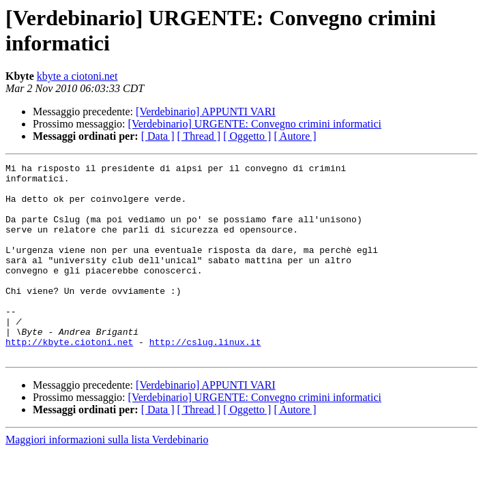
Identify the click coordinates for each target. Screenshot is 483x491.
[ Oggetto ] (247, 136)
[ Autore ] (295, 136)
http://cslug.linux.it (205, 378)
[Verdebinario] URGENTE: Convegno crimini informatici (254, 124)
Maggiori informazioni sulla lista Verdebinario (106, 478)
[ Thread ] (199, 136)
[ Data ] (158, 136)
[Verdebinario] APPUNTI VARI (206, 111)
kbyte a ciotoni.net (77, 76)
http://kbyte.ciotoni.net (69, 378)
